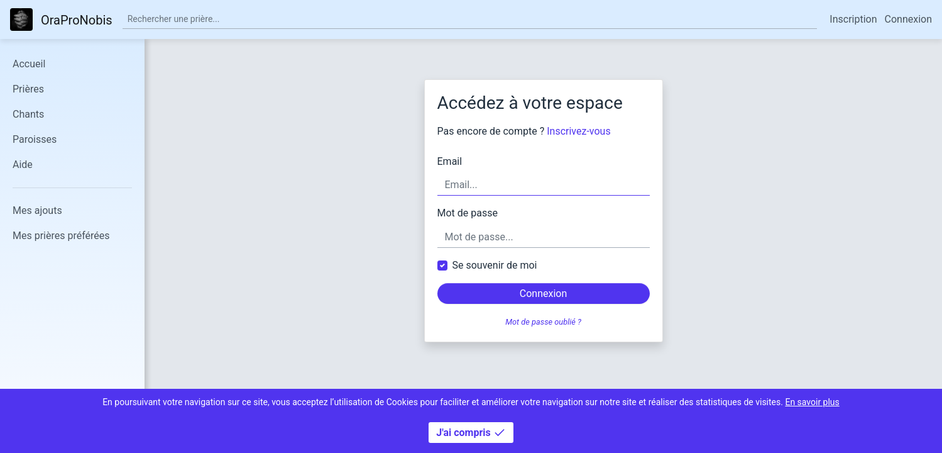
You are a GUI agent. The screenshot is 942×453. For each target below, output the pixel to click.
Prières (28, 89)
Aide (23, 165)
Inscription (853, 19)
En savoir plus (812, 402)
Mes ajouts (37, 210)
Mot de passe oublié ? (543, 322)
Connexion (908, 19)
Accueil (29, 64)
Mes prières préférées (61, 236)
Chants (28, 114)
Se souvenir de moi (494, 265)
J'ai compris (470, 433)
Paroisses (35, 139)
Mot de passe (467, 213)
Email (450, 161)
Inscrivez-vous (578, 131)
